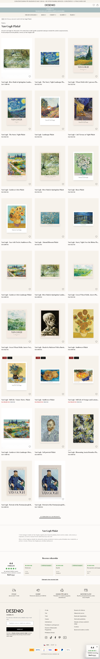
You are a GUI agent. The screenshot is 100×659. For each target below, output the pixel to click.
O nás (46, 610)
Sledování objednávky (80, 616)
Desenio (54, 654)
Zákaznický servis (79, 613)
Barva (43, 15)
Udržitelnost (48, 622)
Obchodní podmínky (79, 619)
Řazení (72, 15)
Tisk (46, 613)
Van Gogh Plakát (27, 19)
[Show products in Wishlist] (94, 5)
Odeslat (20, 629)
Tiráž (46, 616)
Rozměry (63, 15)
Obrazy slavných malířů (13, 19)
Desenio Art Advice (79, 610)
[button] (92, 651)
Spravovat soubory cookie (81, 629)
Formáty (53, 15)
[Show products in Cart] (97, 5)
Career (47, 619)
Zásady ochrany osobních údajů (19, 633)
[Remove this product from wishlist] (29, 76)
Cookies (76, 627)
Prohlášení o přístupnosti (52, 625)
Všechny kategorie (31, 15)
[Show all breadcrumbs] (3, 19)
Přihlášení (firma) (49, 632)
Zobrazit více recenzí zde (50, 579)
